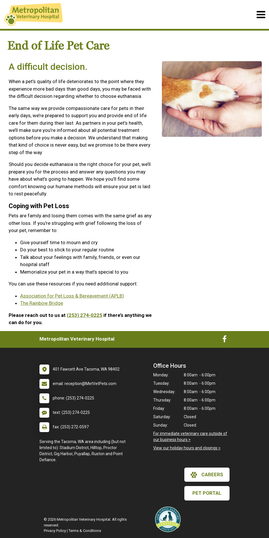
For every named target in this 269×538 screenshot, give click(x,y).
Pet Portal (206, 493)
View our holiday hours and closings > (187, 448)
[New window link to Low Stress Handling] (169, 519)
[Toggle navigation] (261, 15)
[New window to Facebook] (224, 340)
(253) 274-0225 (84, 315)
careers (207, 475)
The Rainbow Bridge (41, 303)
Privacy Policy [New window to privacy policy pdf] (55, 530)
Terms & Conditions (85, 530)
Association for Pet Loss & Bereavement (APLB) (72, 296)
